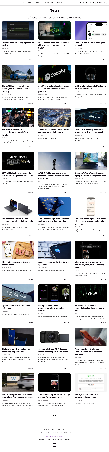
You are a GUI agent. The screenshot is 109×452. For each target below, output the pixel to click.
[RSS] (93, 2)
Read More (30, 59)
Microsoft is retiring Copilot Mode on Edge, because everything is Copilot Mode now (90, 221)
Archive (52, 429)
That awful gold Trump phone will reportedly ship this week (16, 350)
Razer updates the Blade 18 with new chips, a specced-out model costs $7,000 (54, 45)
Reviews (37, 2)
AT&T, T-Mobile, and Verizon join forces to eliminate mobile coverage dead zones (53, 175)
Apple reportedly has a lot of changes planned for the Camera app (54, 396)
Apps (35, 17)
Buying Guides (48, 2)
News (29, 2)
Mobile (51, 17)
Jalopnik (41, 439)
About (45, 429)
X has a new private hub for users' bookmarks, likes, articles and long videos (89, 264)
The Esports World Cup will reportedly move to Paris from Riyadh (15, 132)
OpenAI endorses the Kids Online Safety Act (16, 307)
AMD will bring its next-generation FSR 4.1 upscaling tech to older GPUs (17, 174)
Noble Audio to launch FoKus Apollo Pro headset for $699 (90, 87)
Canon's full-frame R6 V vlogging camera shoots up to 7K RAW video (53, 350)
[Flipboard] (87, 2)
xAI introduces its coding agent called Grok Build (18, 44)
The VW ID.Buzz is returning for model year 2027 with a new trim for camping (17, 88)
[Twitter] (80, 2)
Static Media (46, 432)
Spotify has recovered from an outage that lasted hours (88, 396)
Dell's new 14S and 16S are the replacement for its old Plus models (17, 220)
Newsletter (101, 2)
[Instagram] (77, 2)
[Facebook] (74, 2)
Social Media (60, 17)
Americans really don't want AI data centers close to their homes (53, 131)
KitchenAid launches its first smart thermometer (16, 263)
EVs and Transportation (74, 17)
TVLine (48, 439)
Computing (43, 17)
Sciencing (59, 439)
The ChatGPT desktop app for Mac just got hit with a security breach (89, 131)
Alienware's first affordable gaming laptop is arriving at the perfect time (90, 174)
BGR (53, 439)
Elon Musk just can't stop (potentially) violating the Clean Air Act (90, 308)
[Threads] (90, 2)
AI (29, 17)
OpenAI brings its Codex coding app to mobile (90, 44)
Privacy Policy (61, 429)
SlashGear (67, 439)
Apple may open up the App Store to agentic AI (54, 263)
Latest (23, 2)
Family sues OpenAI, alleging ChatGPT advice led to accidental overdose (89, 351)
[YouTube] (83, 2)
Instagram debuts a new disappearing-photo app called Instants (51, 308)
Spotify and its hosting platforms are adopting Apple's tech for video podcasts (54, 88)
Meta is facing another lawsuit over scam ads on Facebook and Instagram (17, 396)
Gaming (59, 2)
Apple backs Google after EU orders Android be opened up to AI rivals (53, 220)
